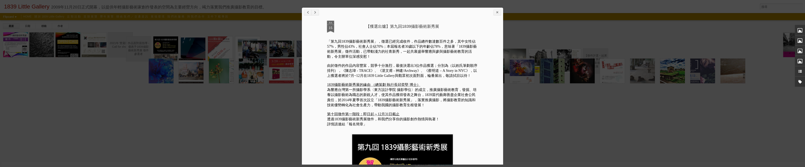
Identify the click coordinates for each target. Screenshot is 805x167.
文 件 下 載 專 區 (217, 16)
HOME (27, 16)
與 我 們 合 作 (195, 16)
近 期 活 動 (74, 16)
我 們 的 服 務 (176, 16)
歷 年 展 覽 (107, 16)
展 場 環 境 (157, 16)
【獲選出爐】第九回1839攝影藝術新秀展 (402, 26)
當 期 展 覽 (90, 16)
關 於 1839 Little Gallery (49, 16)
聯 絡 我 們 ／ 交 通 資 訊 (132, 16)
